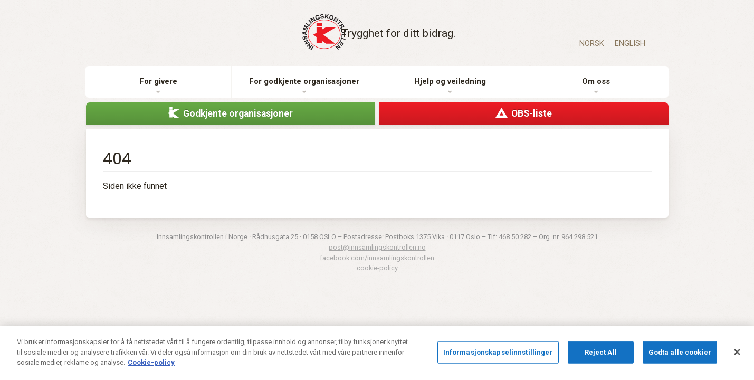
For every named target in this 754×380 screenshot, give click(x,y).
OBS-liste (531, 121)
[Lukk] (737, 352)
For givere (158, 89)
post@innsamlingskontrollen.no (377, 255)
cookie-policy (377, 275)
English (630, 43)
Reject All (601, 352)
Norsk (591, 43)
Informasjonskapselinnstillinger (498, 352)
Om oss (596, 89)
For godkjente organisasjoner (304, 89)
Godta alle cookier (679, 352)
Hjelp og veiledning (450, 89)
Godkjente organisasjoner (238, 121)
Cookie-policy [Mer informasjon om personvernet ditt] (151, 362)
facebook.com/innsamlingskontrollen (377, 265)
